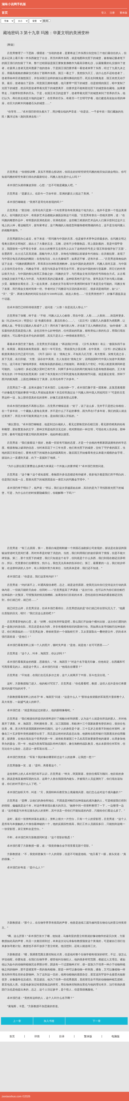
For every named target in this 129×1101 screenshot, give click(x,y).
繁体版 (123, 12)
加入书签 (49, 1021)
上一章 (17, 1021)
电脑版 (116, 1036)
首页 (5, 12)
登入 (103, 12)
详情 (37, 1036)
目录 (61, 1036)
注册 (112, 12)
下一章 (97, 1021)
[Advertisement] (64, 144)
